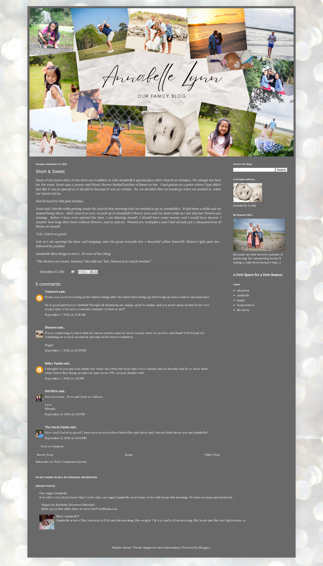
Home (129, 455)
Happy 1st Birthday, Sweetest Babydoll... (68, 505)
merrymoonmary (169, 547)
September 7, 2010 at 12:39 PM (65, 350)
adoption (243, 290)
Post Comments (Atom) (70, 462)
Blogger (204, 547)
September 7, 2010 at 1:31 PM (64, 378)
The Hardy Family (57, 427)
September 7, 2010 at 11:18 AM (65, 315)
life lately (243, 310)
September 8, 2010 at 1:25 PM (65, 414)
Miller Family (54, 363)
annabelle (243, 295)
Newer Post (45, 455)
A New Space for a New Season (257, 275)
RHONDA (51, 391)
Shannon (51, 327)
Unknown (51, 291)
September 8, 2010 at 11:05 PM (66, 438)
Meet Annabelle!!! (67, 516)
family (241, 300)
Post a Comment (52, 446)
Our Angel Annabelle (53, 493)
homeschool (245, 305)
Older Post (212, 455)
